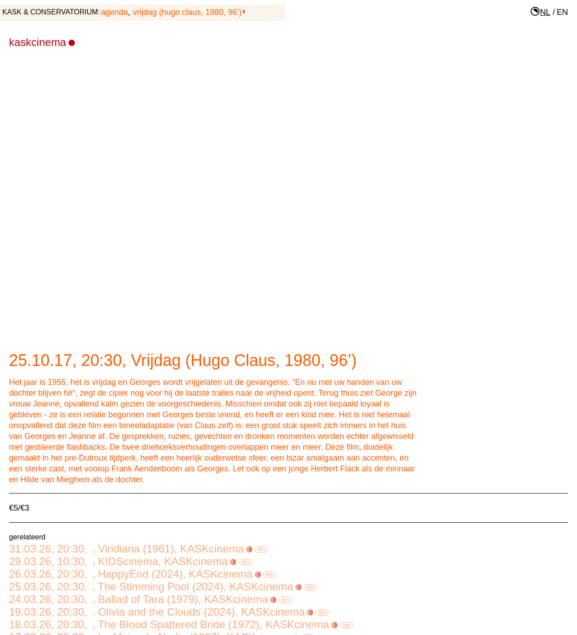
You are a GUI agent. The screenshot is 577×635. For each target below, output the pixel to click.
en (562, 12)
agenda (114, 12)
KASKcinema (42, 42)
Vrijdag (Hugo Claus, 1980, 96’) (187, 12)
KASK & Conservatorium (50, 12)
